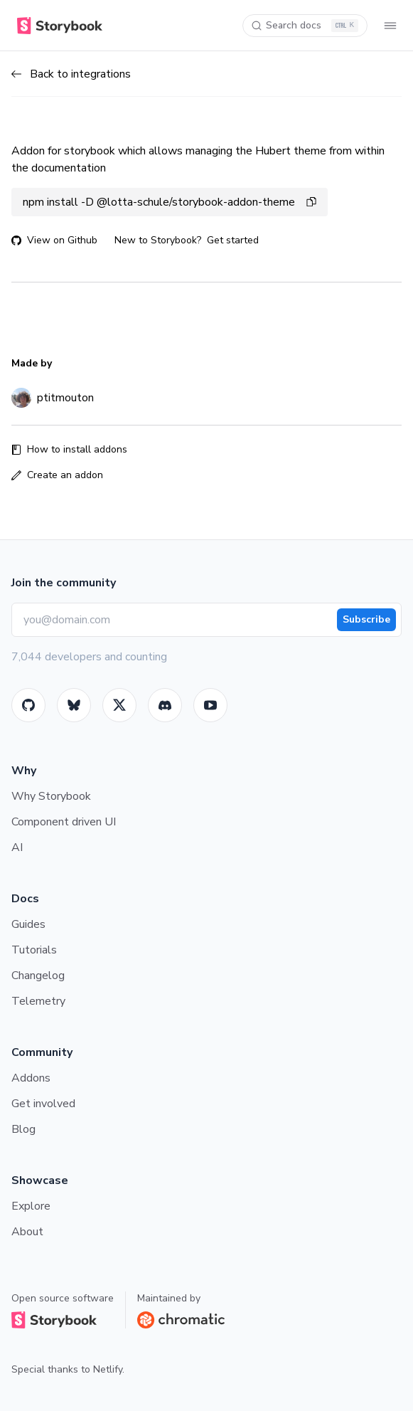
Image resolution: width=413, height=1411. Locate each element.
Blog (23, 1129)
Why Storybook (51, 796)
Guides (28, 924)
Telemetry (38, 1001)
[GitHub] (28, 705)
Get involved (43, 1103)
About (27, 1232)
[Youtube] (210, 705)
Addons (30, 1078)
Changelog (38, 975)
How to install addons (69, 449)
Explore (30, 1206)
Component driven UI (63, 822)
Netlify (107, 1369)
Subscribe (366, 619)
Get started (233, 240)
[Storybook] (165, 705)
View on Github (54, 240)
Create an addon (57, 475)
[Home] (56, 25)
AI (17, 847)
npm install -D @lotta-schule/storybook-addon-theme (169, 202)
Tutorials (34, 950)
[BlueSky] (74, 705)
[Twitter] (119, 705)
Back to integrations (71, 74)
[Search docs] (305, 25)
